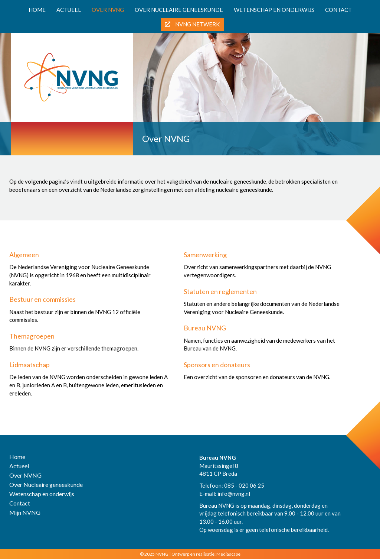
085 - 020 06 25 (244, 485)
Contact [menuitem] (338, 9)
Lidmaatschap (29, 365)
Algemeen (24, 255)
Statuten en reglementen (220, 291)
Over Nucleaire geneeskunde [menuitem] (46, 485)
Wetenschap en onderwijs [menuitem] (274, 9)
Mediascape (228, 554)
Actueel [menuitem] (68, 9)
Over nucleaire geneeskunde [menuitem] (179, 9)
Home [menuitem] (37, 9)
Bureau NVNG (205, 328)
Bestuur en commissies (42, 299)
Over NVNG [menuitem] (108, 9)
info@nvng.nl (233, 493)
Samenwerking (205, 255)
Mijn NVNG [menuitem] (24, 513)
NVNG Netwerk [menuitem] (192, 24)
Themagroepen (32, 336)
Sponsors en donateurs (217, 365)
